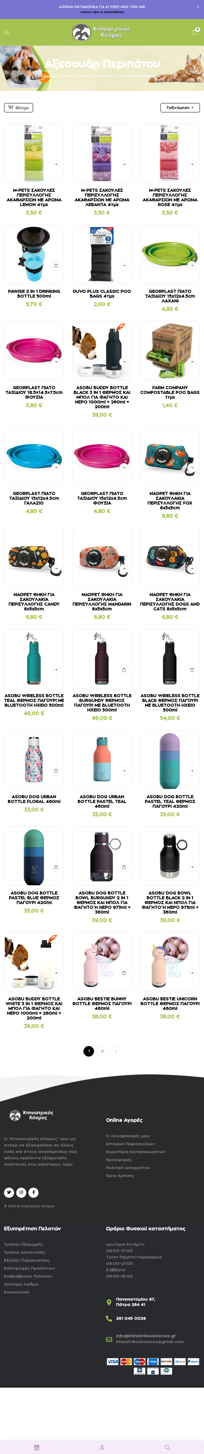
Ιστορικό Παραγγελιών (130, 1144)
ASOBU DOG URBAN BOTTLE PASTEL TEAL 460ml (102, 802)
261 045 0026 (131, 1319)
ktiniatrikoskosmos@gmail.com (150, 1342)
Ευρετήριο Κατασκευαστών (135, 1152)
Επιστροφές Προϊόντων (29, 1268)
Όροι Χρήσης (120, 1176)
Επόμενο (115, 1051)
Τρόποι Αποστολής (24, 1253)
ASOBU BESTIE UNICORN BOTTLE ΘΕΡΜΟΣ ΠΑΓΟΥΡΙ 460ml (170, 1004)
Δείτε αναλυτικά (56, 164)
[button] (194, 32)
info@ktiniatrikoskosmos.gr (146, 1336)
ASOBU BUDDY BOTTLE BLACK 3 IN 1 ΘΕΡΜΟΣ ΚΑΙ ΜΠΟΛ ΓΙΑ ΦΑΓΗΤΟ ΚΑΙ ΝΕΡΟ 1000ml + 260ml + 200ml (102, 397)
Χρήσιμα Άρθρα (21, 1284)
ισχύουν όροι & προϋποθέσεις (102, 12)
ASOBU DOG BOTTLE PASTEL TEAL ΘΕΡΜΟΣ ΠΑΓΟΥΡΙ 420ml (170, 802)
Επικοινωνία (16, 1292)
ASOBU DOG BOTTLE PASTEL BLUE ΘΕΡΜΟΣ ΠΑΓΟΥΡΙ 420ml (34, 898)
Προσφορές (119, 1160)
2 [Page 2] (102, 1051)
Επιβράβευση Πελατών (28, 1276)
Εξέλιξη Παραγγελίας (26, 1260)
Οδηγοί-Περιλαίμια (97, 76)
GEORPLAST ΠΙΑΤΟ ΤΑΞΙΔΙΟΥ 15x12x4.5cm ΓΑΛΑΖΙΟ (34, 498)
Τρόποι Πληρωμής (23, 1245)
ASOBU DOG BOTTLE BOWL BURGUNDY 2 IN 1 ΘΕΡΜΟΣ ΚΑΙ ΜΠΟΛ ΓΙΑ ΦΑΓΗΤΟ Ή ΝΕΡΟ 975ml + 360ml (102, 902)
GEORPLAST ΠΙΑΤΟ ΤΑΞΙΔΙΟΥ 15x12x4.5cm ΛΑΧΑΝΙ (170, 296)
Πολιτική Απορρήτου (128, 1168)
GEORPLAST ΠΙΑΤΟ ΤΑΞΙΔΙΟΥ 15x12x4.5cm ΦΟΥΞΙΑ (102, 498)
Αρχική (49, 76)
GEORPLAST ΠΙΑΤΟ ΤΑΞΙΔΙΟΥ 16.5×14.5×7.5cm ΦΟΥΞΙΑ (34, 393)
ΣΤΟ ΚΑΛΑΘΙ (56, 265)
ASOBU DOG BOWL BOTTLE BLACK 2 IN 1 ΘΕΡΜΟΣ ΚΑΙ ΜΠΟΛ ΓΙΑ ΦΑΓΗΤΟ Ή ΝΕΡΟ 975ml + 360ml (170, 902)
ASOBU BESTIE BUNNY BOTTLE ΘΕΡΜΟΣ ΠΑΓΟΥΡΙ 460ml (102, 1004)
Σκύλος (68, 76)
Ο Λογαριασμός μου (128, 1136)
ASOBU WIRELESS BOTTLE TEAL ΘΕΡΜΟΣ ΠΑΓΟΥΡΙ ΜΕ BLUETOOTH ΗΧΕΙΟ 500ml (34, 701)
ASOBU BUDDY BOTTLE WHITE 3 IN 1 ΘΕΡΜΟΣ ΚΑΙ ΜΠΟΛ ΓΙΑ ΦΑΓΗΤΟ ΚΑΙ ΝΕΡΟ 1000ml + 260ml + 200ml (34, 1008)
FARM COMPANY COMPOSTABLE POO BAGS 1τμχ (169, 393)
